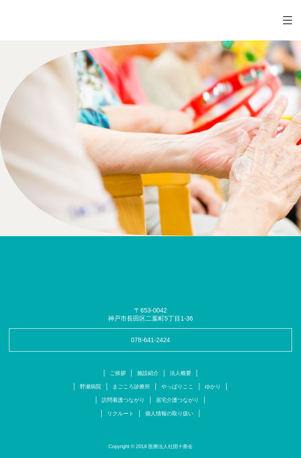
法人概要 (180, 373)
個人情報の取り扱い (169, 413)
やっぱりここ (177, 386)
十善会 (51, 20)
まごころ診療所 (131, 386)
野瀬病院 (90, 386)
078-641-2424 (150, 340)
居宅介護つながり (177, 400)
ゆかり (213, 386)
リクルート (120, 413)
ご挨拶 (118, 373)
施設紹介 (148, 373)
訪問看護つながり (123, 400)
